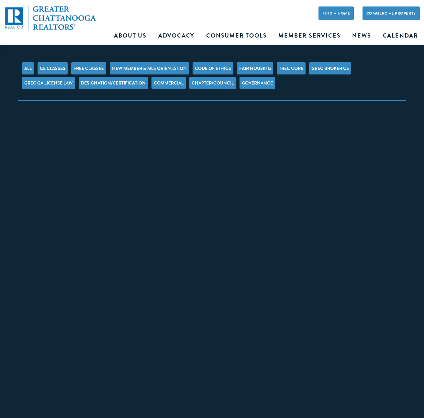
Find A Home (336, 13)
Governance (257, 83)
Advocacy (176, 36)
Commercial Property (391, 13)
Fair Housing (255, 68)
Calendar (400, 36)
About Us (130, 36)
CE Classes (52, 68)
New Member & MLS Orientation (149, 68)
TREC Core (291, 68)
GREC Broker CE (330, 68)
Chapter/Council (213, 83)
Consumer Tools (236, 36)
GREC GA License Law (48, 83)
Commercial (169, 83)
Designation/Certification (113, 83)
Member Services (309, 36)
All (28, 68)
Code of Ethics (213, 68)
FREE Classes (88, 68)
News (361, 36)
